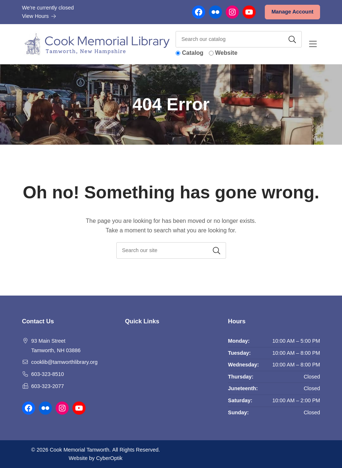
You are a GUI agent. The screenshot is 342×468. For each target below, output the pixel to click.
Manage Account (292, 12)
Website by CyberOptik (96, 458)
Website (226, 53)
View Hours (39, 16)
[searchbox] (171, 250)
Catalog (192, 53)
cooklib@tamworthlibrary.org (64, 362)
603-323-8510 (47, 374)
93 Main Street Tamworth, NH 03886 (55, 345)
